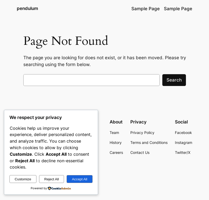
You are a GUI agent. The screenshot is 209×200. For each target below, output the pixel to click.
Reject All (51, 179)
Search (174, 80)
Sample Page (145, 8)
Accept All (79, 179)
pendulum (27, 8)
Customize (23, 179)
